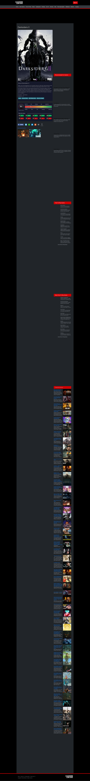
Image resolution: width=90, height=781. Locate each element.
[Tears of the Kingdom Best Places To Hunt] (58, 674)
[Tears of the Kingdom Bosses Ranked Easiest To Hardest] (58, 653)
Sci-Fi (47, 6)
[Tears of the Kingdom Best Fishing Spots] (58, 681)
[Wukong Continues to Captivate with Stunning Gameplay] (58, 515)
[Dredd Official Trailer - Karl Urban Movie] (58, 553)
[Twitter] (32, 125)
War (55, 6)
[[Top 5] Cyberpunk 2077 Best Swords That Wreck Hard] (58, 729)
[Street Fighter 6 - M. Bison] (58, 592)
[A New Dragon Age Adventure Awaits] (57, 508)
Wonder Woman (57, 149)
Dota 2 (61, 232)
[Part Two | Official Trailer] (58, 463)
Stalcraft (61, 321)
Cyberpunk (38, 6)
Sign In (75, 2)
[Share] (42, 124)
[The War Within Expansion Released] (57, 522)
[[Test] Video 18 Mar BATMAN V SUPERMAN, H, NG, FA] (58, 701)
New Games (22, 6)
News (33, 6)
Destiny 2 (61, 305)
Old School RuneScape (64, 301)
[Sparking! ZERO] (58, 422)
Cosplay (77, 6)
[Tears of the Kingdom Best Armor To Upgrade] (58, 688)
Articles (51, 6)
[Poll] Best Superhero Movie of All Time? (61, 118)
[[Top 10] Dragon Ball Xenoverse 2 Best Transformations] (57, 612)
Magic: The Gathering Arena (64, 240)
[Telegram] (26, 125)
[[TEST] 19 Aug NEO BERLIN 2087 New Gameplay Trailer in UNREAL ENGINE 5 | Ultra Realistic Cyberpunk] (58, 544)
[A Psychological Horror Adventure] (57, 446)
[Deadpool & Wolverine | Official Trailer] (58, 415)
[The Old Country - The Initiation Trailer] (58, 394)
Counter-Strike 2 (63, 213)
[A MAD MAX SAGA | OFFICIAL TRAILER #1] (58, 467)
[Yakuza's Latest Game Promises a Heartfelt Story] (57, 432)
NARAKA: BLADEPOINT (64, 297)
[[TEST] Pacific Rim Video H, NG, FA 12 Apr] (58, 643)
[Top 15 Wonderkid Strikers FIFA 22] (58, 622)
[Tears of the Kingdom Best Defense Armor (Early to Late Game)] (67, 647)
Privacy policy (27, 776)
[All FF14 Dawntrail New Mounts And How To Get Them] (58, 577)
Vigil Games (25, 94)
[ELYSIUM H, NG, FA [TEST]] (58, 566)
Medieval (68, 6)
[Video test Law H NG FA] (58, 608)
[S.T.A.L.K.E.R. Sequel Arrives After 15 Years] (58, 457)
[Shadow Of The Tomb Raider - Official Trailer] (58, 726)
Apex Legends (62, 205)
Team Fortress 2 (62, 325)
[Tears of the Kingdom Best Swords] (58, 670)
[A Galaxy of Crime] (58, 533)
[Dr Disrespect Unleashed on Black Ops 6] (58, 405)
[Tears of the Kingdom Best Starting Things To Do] (57, 632)
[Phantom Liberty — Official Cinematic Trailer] (58, 536)
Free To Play (28, 6)
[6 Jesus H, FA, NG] (58, 559)
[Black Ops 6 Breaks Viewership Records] (58, 398)
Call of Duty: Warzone (63, 209)
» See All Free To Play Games (62, 244)
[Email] (38, 125)
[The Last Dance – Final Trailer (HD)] (58, 429)
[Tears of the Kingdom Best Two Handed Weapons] (57, 660)
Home (17, 6)
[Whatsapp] (29, 125)
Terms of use (32, 776)
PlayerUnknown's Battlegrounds (65, 317)
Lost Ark (61, 236)
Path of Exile (62, 313)
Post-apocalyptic (60, 6)
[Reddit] (35, 125)
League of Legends (63, 228)
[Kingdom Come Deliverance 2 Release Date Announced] (57, 474)
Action (20, 98)
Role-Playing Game (32, 98)
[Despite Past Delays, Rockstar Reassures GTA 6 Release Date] (58, 487)
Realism (72, 6)
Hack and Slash (25, 98)
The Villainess (56, 103)
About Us (22, 776)
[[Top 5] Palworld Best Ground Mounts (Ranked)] (58, 712)
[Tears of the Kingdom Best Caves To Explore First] (58, 695)
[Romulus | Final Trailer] (58, 504)
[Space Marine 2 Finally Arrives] (57, 439)
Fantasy (43, 6)
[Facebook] (21, 125)
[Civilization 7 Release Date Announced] (58, 480)
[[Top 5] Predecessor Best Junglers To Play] (58, 719)
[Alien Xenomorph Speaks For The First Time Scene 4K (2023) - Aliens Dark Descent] (58, 602)
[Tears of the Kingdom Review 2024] (58, 629)
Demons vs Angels (40, 98)
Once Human (62, 309)
